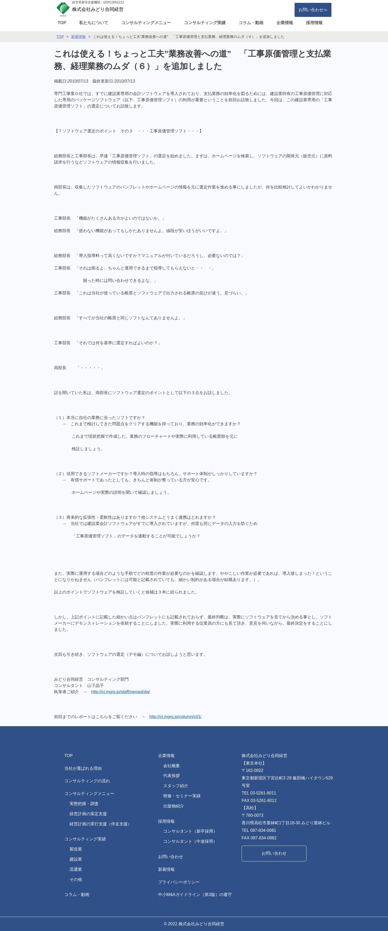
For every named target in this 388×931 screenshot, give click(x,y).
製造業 (76, 849)
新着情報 (78, 37)
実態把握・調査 (84, 803)
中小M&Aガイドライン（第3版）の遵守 (195, 894)
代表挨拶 (171, 775)
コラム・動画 (251, 23)
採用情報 (314, 23)
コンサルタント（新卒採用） (190, 831)
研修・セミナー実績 (182, 796)
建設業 (76, 859)
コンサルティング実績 (205, 23)
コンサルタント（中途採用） (190, 841)
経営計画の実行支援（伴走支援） (101, 824)
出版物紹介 (173, 806)
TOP (62, 23)
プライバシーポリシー (179, 882)
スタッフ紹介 (175, 786)
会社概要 (171, 766)
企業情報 (284, 23)
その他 (76, 879)
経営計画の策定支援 (88, 814)
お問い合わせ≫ (313, 10)
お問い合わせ (170, 856)
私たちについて (93, 23)
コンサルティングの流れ (87, 781)
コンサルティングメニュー (146, 23)
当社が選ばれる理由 (83, 768)
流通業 (76, 869)
